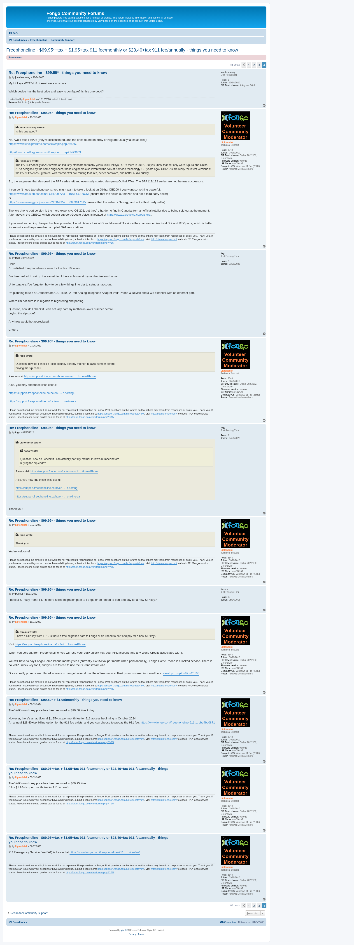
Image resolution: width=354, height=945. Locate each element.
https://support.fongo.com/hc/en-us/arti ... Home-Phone (60, 376)
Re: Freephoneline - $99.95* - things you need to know (58, 73)
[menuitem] (13, 33)
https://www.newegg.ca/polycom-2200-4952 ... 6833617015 (47, 202)
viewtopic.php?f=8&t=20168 (181, 673)
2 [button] (254, 65)
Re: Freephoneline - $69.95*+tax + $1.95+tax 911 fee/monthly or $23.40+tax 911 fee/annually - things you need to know (88, 771)
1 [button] (249, 65)
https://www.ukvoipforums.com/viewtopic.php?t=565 (42, 144)
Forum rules (15, 57)
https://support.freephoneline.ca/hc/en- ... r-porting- (42, 393)
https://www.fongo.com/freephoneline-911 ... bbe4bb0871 (177, 722)
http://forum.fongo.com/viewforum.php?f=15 (90, 242)
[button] (244, 65)
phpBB (124, 930)
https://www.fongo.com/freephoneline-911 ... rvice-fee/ (105, 852)
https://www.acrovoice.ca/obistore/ (129, 214)
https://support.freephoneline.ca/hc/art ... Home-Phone (50, 644)
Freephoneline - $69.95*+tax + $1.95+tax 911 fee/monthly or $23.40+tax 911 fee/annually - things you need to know (122, 49)
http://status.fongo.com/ (164, 239)
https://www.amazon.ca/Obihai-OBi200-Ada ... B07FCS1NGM (49, 194)
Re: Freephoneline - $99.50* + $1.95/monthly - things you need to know (65, 700)
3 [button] (259, 65)
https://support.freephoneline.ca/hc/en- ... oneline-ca (42, 401)
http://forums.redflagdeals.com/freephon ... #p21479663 (45, 152)
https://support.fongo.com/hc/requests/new (121, 239)
